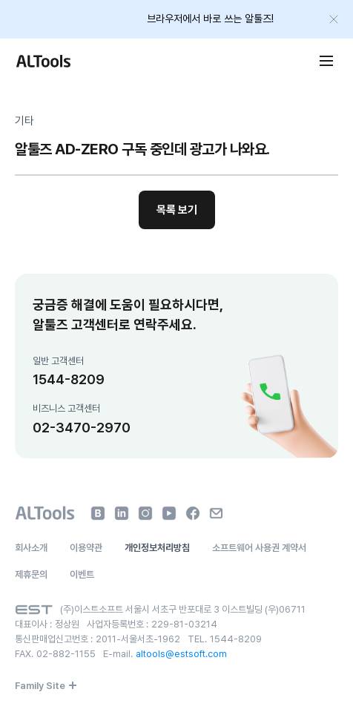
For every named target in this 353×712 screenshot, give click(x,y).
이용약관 (86, 547)
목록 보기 (176, 210)
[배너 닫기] (334, 19)
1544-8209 (69, 379)
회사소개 (31, 547)
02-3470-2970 (82, 427)
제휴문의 (31, 574)
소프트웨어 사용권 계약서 (259, 547)
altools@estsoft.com (181, 653)
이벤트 (82, 574)
